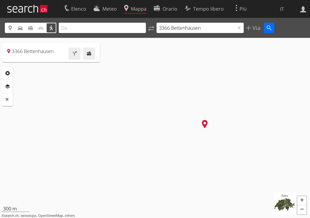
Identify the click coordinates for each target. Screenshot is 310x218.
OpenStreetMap (50, 215)
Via (255, 27)
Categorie (7, 73)
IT (282, 9)
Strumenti (7, 99)
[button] (301, 200)
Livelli (7, 86)
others (70, 215)
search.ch (11, 215)
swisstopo (28, 215)
